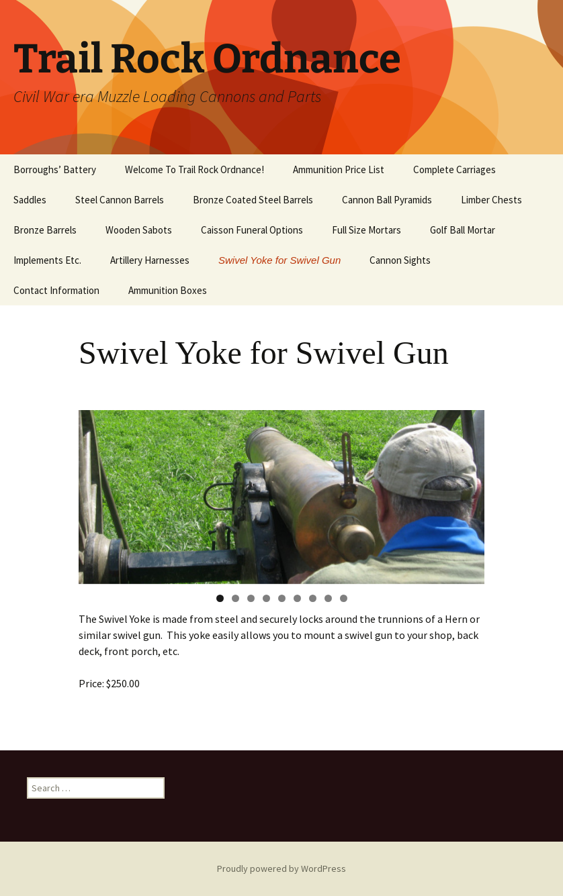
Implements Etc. (47, 260)
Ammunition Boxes (167, 290)
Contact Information (56, 290)
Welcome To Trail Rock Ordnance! (194, 169)
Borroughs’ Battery (54, 169)
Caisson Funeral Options (252, 229)
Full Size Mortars (366, 229)
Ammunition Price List (338, 169)
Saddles (29, 199)
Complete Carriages (454, 169)
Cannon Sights (400, 260)
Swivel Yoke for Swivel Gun (279, 260)
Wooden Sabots (138, 229)
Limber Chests (491, 199)
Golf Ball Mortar (462, 229)
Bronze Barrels (45, 229)
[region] (281, 497)
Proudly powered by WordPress (281, 868)
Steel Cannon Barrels (119, 199)
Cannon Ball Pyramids (387, 199)
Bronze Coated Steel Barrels (253, 199)
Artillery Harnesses (149, 260)
